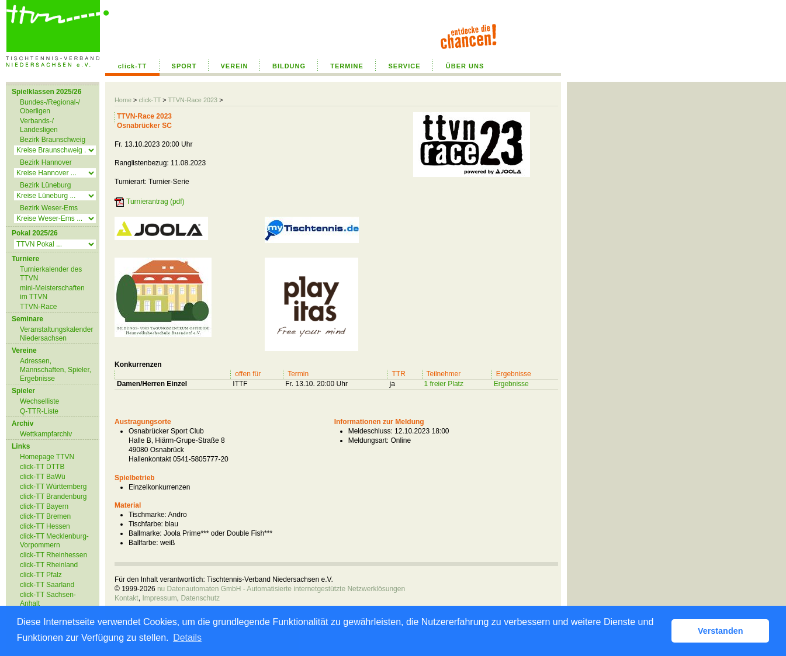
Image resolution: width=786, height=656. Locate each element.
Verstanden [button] (720, 631)
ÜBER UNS (465, 66)
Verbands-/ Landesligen (39, 125)
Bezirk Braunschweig (52, 140)
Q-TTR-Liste (39, 411)
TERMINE (346, 66)
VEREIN (234, 66)
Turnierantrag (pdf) (155, 201)
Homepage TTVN (47, 457)
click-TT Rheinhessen (53, 555)
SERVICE (404, 66)
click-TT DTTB (42, 467)
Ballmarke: (145, 533)
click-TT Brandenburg (53, 496)
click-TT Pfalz (41, 575)
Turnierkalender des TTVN (51, 273)
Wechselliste (39, 401)
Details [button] (187, 638)
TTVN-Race (38, 307)
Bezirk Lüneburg (45, 185)
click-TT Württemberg (53, 487)
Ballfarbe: (143, 543)
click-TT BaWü (42, 477)
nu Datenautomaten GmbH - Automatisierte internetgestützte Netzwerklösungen (281, 589)
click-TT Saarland (47, 585)
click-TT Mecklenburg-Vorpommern (54, 540)
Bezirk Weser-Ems (49, 208)
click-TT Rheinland (49, 565)
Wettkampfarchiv (46, 434)
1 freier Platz (443, 384)
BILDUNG (289, 66)
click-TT (132, 66)
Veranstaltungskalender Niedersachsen (56, 333)
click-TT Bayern (44, 506)
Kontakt (126, 598)
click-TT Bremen (45, 516)
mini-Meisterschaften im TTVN (52, 292)
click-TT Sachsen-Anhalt (48, 599)
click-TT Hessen (45, 526)
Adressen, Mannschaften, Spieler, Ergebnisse (55, 370)
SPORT (184, 66)
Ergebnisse (511, 384)
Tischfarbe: (146, 524)
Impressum (159, 598)
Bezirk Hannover (46, 162)
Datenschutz (200, 598)
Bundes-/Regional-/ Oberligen (50, 106)
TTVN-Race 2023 (192, 99)
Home (123, 99)
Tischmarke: (148, 515)
